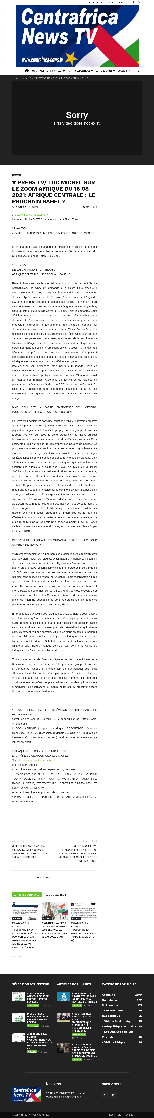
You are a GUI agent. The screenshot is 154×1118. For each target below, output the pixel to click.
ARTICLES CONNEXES (26, 895)
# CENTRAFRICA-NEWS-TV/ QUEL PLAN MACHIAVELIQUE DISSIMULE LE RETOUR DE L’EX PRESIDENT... (82, 1022)
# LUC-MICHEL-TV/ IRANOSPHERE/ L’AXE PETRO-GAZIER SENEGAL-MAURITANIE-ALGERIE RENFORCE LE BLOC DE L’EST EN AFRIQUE (78, 854)
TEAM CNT (21, 207)
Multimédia (48, 70)
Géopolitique (84, 70)
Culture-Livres (105, 70)
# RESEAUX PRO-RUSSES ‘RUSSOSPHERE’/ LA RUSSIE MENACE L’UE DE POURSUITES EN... (39, 1041)
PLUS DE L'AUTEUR (55, 895)
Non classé (33, 1005)
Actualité (65, 70)
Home (30, 71)
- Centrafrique (79, 1034)
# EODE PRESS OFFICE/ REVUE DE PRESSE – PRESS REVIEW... (38, 997)
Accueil (15, 78)
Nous (112, 1114)
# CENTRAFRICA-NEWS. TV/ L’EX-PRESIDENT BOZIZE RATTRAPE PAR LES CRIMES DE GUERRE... (84, 1050)
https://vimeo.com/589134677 (31, 214)
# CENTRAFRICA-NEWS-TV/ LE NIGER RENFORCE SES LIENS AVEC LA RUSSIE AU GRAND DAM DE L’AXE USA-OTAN (54, 929)
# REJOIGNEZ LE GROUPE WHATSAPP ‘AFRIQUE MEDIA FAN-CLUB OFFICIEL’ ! (84, 997)
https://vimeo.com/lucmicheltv (34, 760)
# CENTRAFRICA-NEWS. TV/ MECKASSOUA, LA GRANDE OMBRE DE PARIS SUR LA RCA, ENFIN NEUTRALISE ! (30, 852)
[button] (137, 71)
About (112, 2)
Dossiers (124, 70)
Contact (121, 2)
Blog (120, 1114)
